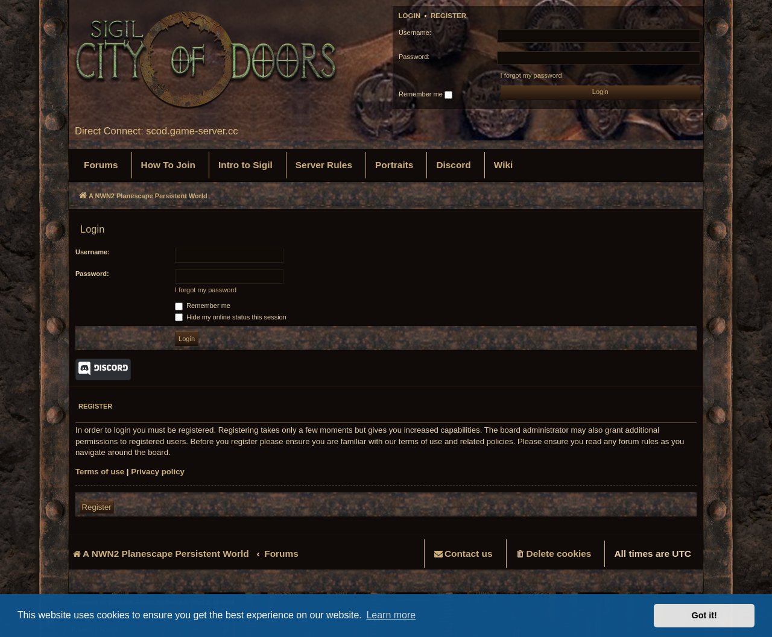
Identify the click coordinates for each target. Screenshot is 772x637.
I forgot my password (531, 75)
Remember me (425, 94)
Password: (92, 273)
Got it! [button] (704, 615)
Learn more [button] (391, 615)
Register (448, 15)
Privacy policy (158, 471)
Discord (103, 369)
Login (410, 15)
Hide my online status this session (230, 317)
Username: (92, 252)
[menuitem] (101, 165)
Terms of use (99, 471)
